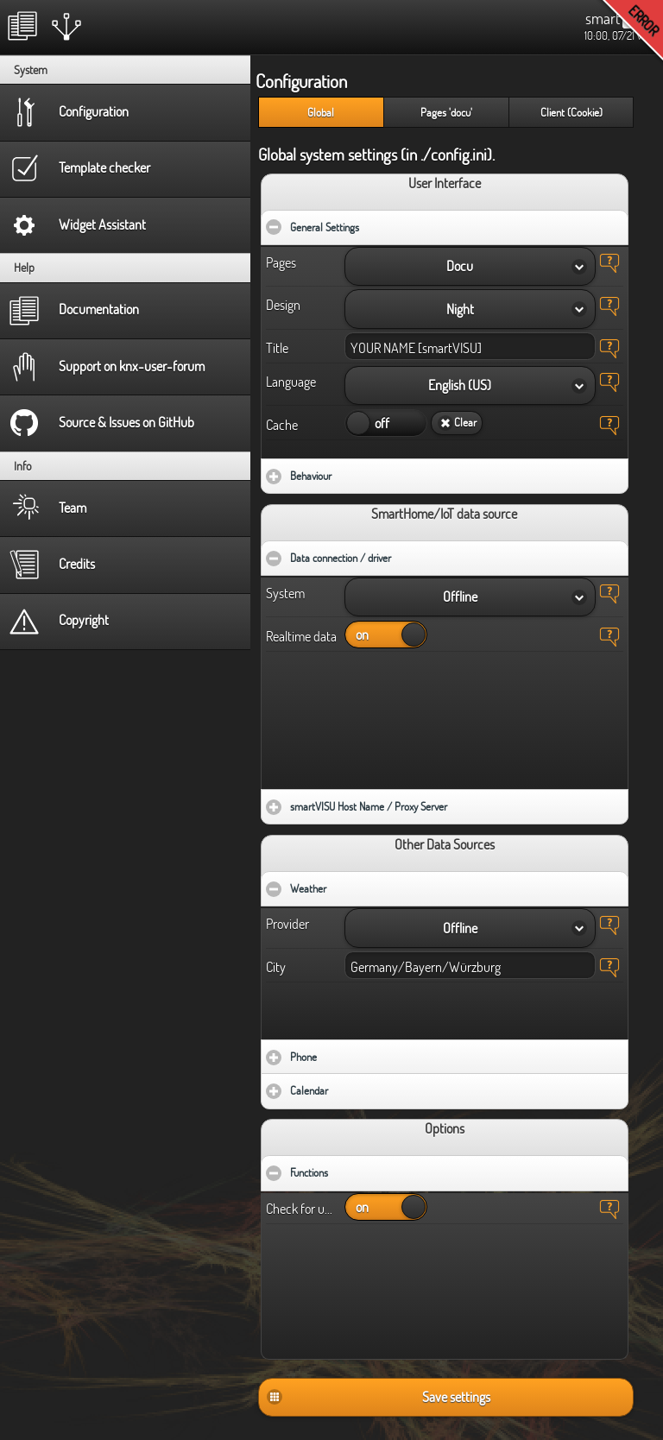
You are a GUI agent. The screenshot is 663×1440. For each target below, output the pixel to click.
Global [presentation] (320, 112)
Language (291, 381)
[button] (470, 266)
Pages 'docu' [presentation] (446, 112)
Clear (465, 422)
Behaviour (361, 471)
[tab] (320, 112)
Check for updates (302, 1208)
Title (277, 348)
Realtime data (301, 636)
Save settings (456, 1396)
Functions (361, 1167)
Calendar (359, 1085)
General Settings (377, 222)
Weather (361, 883)
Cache (282, 424)
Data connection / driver (393, 553)
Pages (281, 262)
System (285, 593)
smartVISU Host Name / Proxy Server (419, 801)
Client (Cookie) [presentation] (571, 112)
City (276, 967)
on (358, 423)
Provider (287, 923)
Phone (354, 1052)
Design (283, 304)
